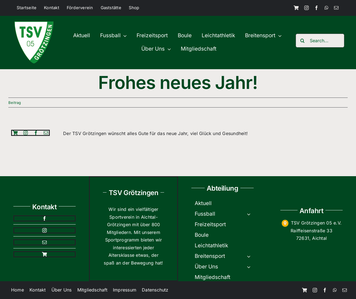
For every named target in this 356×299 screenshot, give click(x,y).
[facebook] (316, 8)
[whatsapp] (326, 8)
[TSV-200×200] (33, 23)
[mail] (336, 8)
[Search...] (320, 41)
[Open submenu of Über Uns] (250, 266)
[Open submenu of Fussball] (250, 214)
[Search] (303, 41)
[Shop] (296, 8)
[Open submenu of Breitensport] (250, 256)
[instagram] (306, 8)
